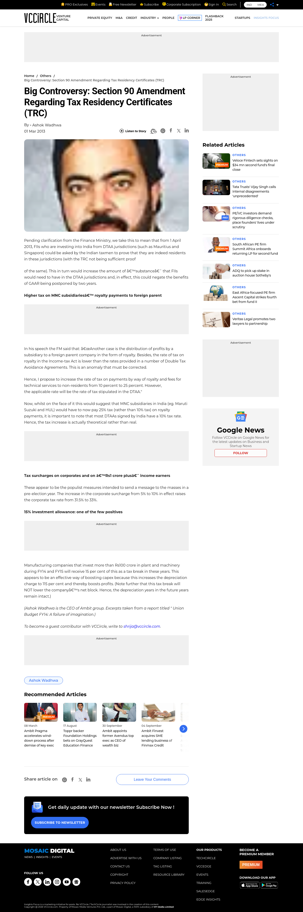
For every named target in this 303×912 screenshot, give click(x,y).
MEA (260, 4)
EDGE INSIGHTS (208, 899)
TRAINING (203, 882)
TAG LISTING (162, 865)
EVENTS (202, 874)
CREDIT (131, 18)
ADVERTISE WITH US (126, 857)
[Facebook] (171, 131)
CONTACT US (120, 865)
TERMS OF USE (164, 849)
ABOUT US (118, 849)
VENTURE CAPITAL (63, 17)
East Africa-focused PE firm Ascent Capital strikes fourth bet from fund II (254, 297)
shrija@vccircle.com (141, 626)
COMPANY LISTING (167, 857)
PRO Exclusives (74, 4)
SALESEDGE (205, 890)
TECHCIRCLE (206, 857)
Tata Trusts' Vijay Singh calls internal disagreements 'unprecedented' (254, 191)
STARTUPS (242, 18)
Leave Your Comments (151, 779)
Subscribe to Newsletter (60, 822)
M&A (119, 18)
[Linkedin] (187, 131)
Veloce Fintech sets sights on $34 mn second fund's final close (255, 165)
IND (249, 4)
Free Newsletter (122, 4)
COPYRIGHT (119, 874)
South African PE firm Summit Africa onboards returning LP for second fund (255, 249)
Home (29, 76)
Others (45, 76)
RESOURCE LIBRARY (169, 874)
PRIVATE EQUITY (100, 18)
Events (98, 4)
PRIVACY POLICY (123, 882)
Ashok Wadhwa (46, 125)
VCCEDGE (203, 865)
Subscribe (149, 4)
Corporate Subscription (181, 4)
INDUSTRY (148, 18)
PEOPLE (168, 18)
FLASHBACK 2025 (214, 17)
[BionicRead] (153, 131)
